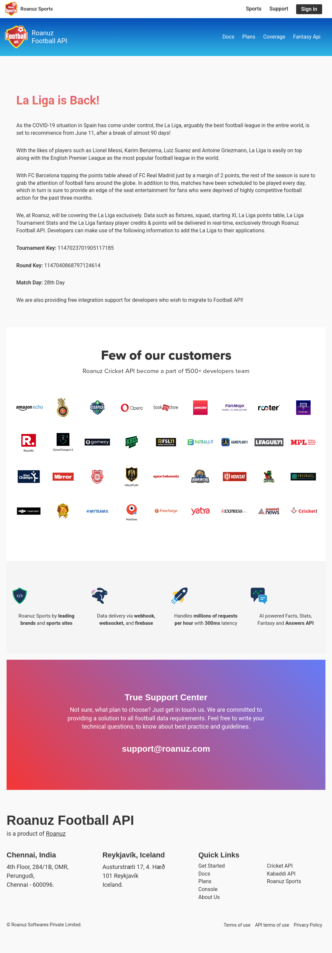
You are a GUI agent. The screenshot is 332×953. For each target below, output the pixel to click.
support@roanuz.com (166, 749)
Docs (228, 37)
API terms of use (272, 925)
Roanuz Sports (284, 881)
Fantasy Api (306, 37)
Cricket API (280, 866)
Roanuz (56, 833)
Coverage (274, 37)
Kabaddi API (281, 874)
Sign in (309, 9)
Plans (248, 37)
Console (207, 889)
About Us (209, 897)
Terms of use (237, 925)
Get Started (211, 866)
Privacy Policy (308, 925)
